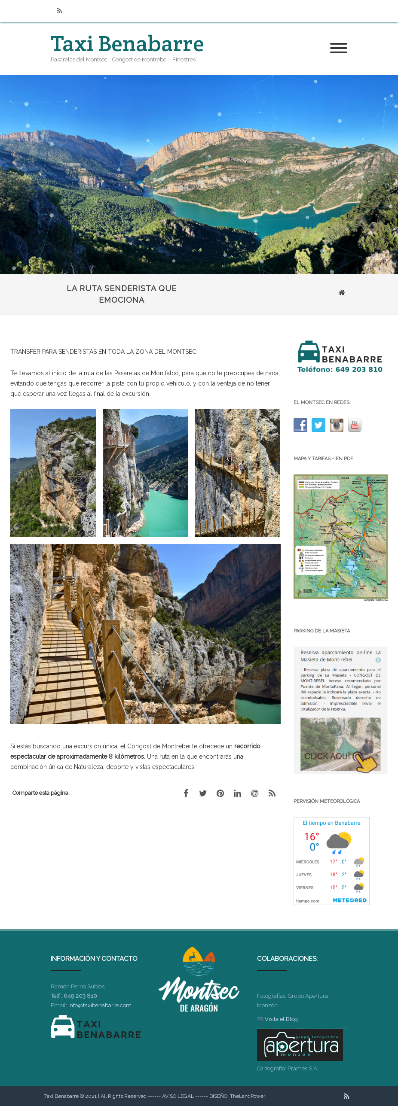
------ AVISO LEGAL (171, 1096)
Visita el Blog (281, 1019)
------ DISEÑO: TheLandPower (230, 1096)
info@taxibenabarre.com (100, 1005)
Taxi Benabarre (127, 43)
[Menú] (338, 48)
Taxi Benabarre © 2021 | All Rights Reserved (95, 1096)
